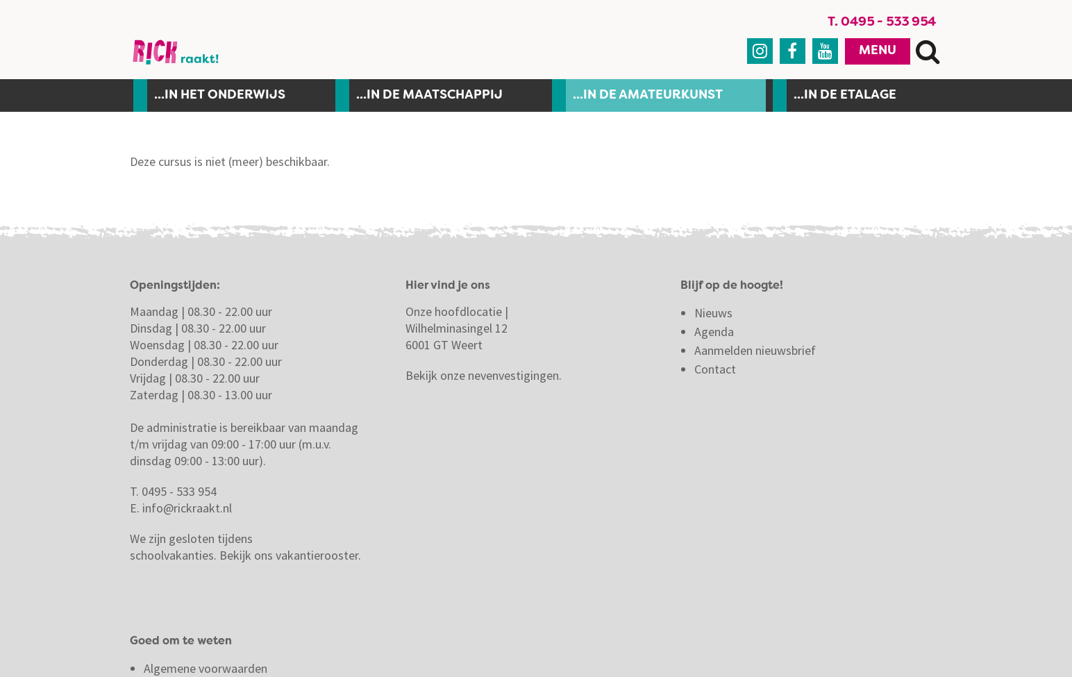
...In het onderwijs (219, 99)
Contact (716, 373)
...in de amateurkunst (648, 99)
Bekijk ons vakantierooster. (290, 559)
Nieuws (713, 317)
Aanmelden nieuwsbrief (755, 354)
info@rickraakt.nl (187, 512)
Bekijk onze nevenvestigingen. (484, 379)
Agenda (714, 336)
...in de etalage (845, 99)
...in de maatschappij (429, 99)
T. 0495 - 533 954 (884, 24)
